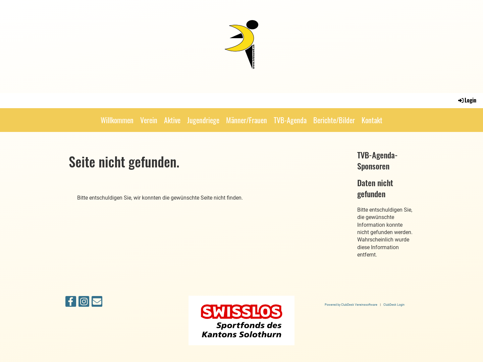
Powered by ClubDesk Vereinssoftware (351, 304)
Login (466, 100)
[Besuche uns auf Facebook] (70, 303)
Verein (148, 120)
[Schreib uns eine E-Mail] (97, 303)
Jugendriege (203, 120)
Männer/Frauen (246, 120)
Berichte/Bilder (334, 120)
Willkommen (117, 120)
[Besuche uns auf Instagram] (83, 303)
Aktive (172, 120)
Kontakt (372, 120)
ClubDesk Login (394, 304)
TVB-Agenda (290, 120)
